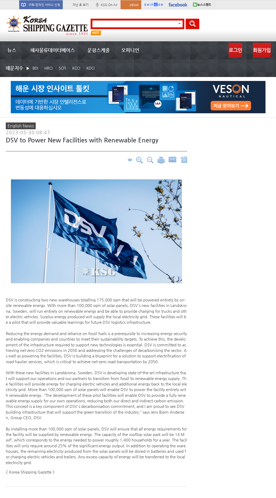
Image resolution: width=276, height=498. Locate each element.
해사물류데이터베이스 (52, 50)
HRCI (48, 68)
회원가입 (262, 50)
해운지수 (14, 68)
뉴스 (11, 50)
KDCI (90, 68)
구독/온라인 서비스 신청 (44, 5)
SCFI (62, 68)
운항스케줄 (98, 50)
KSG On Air (109, 5)
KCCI (76, 68)
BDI (35, 68)
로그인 (235, 50)
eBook (134, 5)
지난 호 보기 (80, 5)
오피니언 (130, 50)
